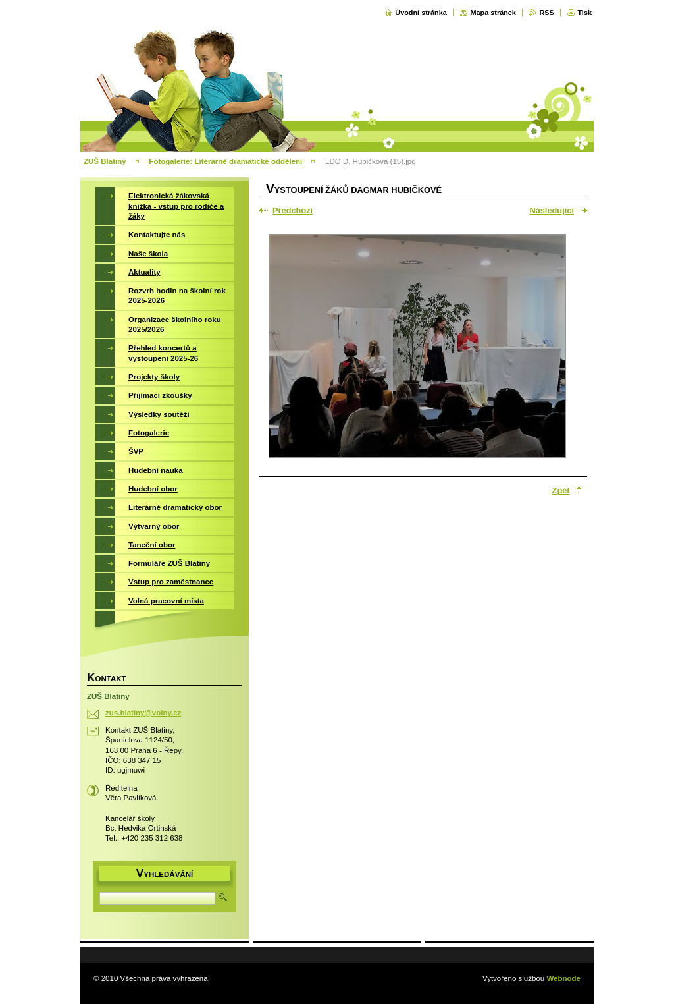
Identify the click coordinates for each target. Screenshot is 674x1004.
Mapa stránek (493, 12)
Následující (551, 210)
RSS (546, 12)
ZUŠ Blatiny (105, 161)
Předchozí (292, 210)
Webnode (563, 978)
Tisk (584, 12)
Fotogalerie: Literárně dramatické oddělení (225, 161)
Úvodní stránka (421, 12)
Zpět (561, 490)
